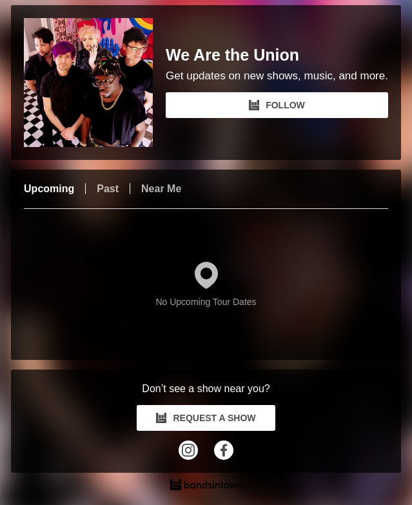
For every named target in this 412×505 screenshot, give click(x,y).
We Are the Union (232, 55)
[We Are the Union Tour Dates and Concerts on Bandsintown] (206, 486)
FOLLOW (277, 105)
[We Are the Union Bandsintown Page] (95, 82)
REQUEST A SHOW (205, 418)
